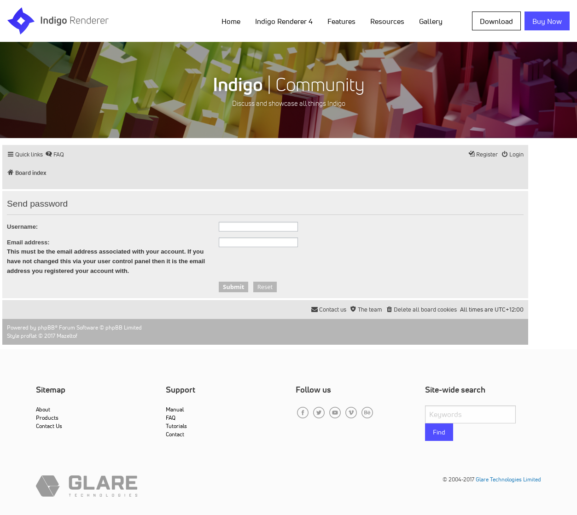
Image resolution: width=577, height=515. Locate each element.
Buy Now (547, 21)
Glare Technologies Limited (508, 479)
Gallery (431, 21)
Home (230, 21)
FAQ (170, 418)
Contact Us (49, 426)
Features (341, 21)
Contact (175, 434)
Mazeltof (67, 336)
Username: (22, 227)
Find (439, 432)
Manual (175, 409)
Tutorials (176, 426)
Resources (387, 21)
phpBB (46, 327)
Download (496, 21)
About (43, 409)
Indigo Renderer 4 (284, 21)
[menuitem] (54, 154)
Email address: (28, 242)
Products (47, 418)
